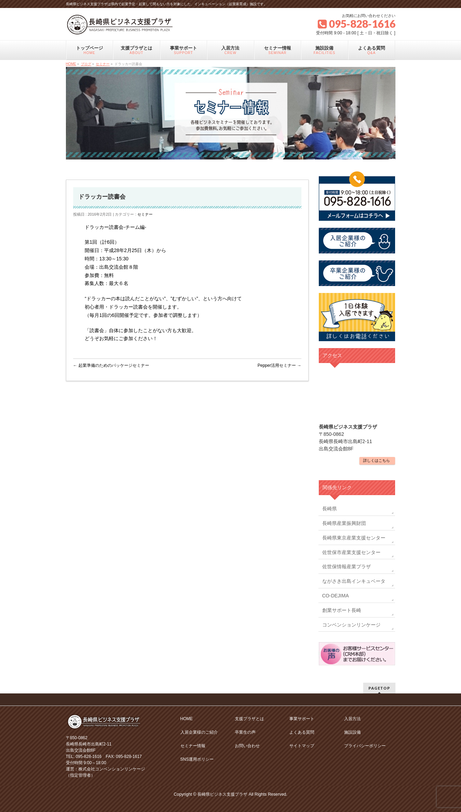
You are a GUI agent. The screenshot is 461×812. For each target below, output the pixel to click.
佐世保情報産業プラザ (346, 566)
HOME (186, 718)
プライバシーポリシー (365, 745)
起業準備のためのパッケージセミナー (111, 365)
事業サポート (301, 718)
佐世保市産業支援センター (351, 552)
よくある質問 (301, 732)
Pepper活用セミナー (279, 365)
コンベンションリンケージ (351, 625)
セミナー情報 (192, 745)
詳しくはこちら (376, 460)
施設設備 (352, 732)
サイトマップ (301, 745)
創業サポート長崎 (341, 610)
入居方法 (352, 718)
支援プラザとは (249, 718)
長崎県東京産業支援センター (353, 538)
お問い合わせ (247, 745)
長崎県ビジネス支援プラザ (222, 794)
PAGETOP (379, 688)
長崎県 (329, 508)
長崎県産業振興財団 (344, 523)
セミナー (145, 214)
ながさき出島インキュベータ (353, 581)
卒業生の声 (245, 732)
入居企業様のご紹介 (199, 732)
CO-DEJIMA (335, 595)
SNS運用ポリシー (197, 759)
